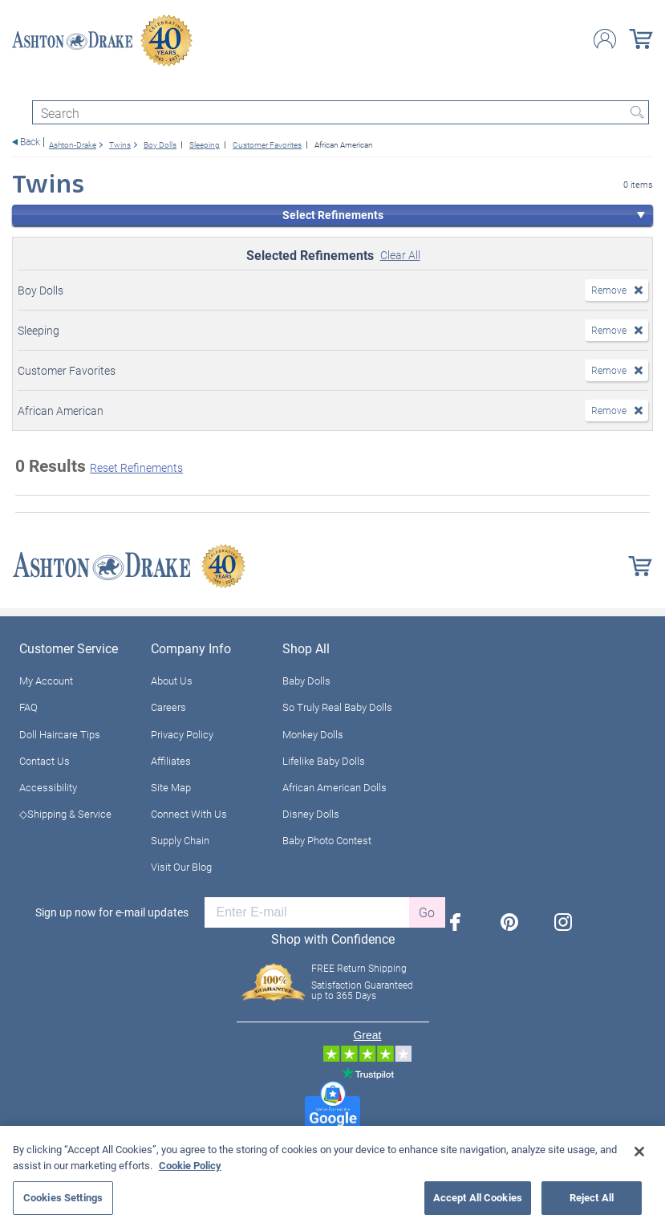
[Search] (340, 112)
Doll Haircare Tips (59, 734)
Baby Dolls (306, 680)
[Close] (639, 1151)
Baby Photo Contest (326, 840)
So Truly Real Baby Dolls (337, 707)
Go (427, 912)
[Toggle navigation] (19, 86)
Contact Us (44, 761)
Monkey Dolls (312, 734)
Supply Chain (180, 840)
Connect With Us (189, 813)
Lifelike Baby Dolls (323, 761)
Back (30, 141)
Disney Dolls (310, 813)
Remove (608, 289)
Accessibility (48, 787)
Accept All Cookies (477, 1197)
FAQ (28, 707)
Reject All (592, 1197)
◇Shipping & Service (65, 813)
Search (637, 112)
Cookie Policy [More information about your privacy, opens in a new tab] (190, 1165)
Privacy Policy (182, 734)
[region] (332, 1178)
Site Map (171, 787)
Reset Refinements (136, 467)
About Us (172, 680)
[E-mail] (307, 912)
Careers (168, 707)
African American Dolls (334, 787)
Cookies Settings (63, 1197)
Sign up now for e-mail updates (112, 912)
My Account (46, 680)
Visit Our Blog (181, 866)
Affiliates (171, 761)
